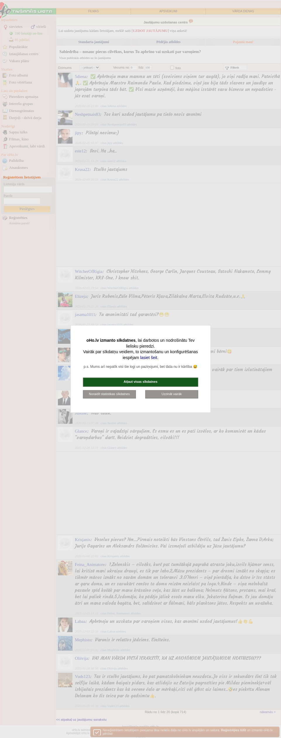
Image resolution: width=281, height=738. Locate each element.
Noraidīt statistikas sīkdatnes (109, 394)
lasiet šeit (148, 357)
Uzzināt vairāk (171, 394)
